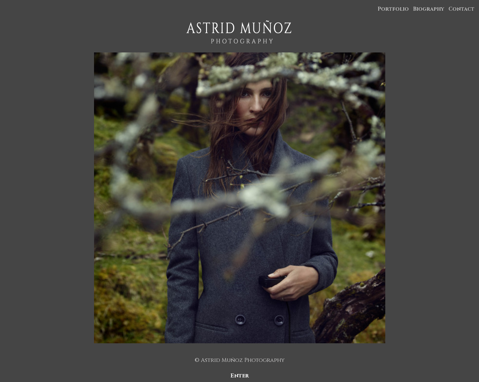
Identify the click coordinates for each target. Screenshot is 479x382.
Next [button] (464, 198)
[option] (239, 197)
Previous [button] (15, 198)
